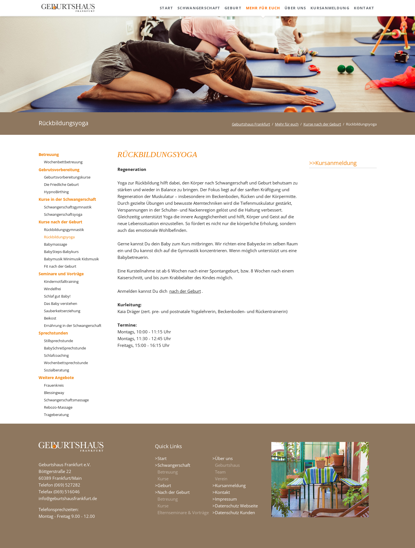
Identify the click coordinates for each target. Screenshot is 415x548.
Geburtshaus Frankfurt (251, 124)
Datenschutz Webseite (236, 506)
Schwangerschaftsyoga (63, 214)
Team (220, 472)
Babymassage (55, 244)
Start (162, 458)
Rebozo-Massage (58, 407)
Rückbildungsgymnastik (64, 229)
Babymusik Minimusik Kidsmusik (71, 258)
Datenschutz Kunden (235, 512)
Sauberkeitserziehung (62, 310)
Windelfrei (52, 288)
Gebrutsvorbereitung (59, 169)
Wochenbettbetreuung (63, 161)
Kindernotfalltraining (61, 281)
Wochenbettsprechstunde (66, 362)
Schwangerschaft (173, 465)
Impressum (226, 499)
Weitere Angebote (56, 377)
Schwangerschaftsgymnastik (68, 207)
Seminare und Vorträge (61, 273)
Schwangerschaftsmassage (66, 399)
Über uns (224, 458)
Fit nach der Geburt (60, 266)
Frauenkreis (54, 385)
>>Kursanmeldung (333, 163)
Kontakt (222, 492)
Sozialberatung (56, 370)
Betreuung (49, 154)
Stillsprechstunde (58, 340)
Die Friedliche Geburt (61, 184)
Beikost (50, 318)
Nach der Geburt (173, 492)
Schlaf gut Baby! (57, 296)
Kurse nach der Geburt (322, 124)
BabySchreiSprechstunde (65, 348)
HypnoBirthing (56, 191)
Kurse (162, 478)
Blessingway (54, 392)
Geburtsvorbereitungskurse (67, 177)
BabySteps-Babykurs (61, 251)
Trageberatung (56, 414)
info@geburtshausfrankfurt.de (68, 498)
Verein (221, 478)
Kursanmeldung (230, 485)
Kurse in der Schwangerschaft (67, 199)
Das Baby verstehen (60, 303)
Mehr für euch (287, 124)
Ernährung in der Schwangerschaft (72, 325)
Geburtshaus (227, 465)
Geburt (164, 485)
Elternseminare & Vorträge (183, 512)
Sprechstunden (53, 333)
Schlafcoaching (56, 355)
